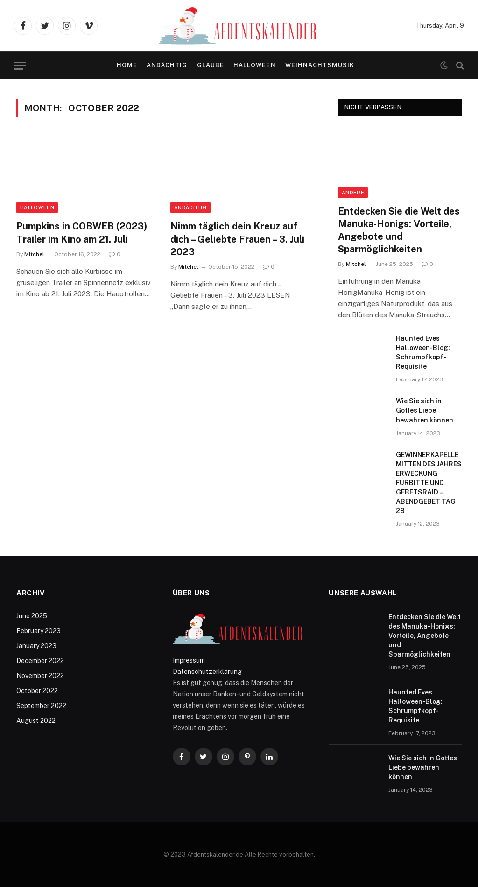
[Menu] (20, 65)
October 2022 (37, 690)
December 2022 (40, 661)
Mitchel (34, 254)
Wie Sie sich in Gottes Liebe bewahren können (424, 410)
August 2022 (36, 720)
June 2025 (31, 616)
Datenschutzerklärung (207, 671)
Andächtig (167, 65)
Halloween (254, 65)
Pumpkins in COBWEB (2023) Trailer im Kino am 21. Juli (81, 232)
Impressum (189, 660)
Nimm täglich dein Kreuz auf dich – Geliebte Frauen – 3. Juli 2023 (237, 239)
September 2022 (41, 705)
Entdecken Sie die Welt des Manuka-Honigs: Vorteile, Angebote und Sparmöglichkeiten (399, 230)
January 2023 (36, 646)
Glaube (210, 65)
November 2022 (40, 676)
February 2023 (38, 631)
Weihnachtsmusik (319, 65)
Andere (353, 192)
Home (127, 65)
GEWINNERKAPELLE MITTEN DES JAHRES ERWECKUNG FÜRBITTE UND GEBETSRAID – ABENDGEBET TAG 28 (429, 483)
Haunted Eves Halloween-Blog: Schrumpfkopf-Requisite (423, 352)
